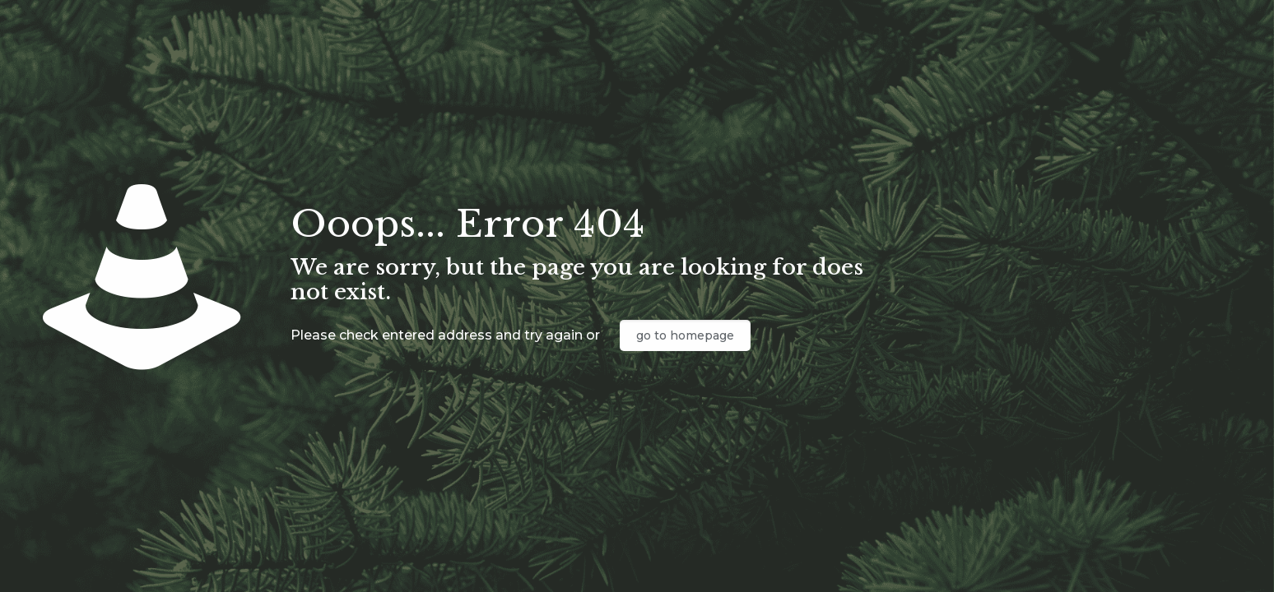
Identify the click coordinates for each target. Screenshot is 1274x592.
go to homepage (685, 335)
